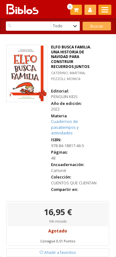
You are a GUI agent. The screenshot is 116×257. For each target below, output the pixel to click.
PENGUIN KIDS (64, 96)
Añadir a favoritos (58, 252)
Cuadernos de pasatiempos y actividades (65, 127)
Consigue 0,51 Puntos (57, 241)
